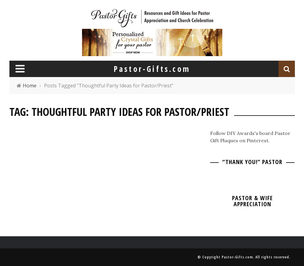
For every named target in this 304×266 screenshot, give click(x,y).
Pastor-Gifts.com (237, 257)
